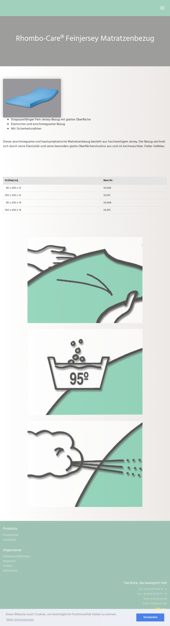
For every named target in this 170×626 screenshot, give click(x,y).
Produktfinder (11, 535)
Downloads (9, 540)
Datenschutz (10, 570)
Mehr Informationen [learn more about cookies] (20, 619)
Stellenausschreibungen (16, 556)
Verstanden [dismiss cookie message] (150, 617)
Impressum (9, 561)
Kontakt (7, 566)
